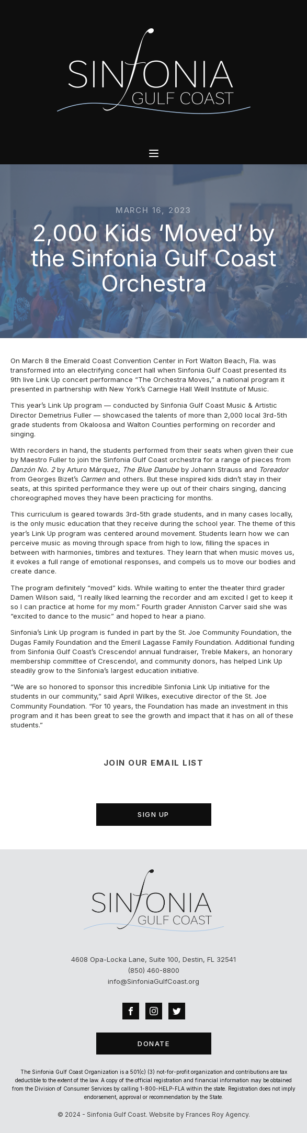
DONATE (153, 1043)
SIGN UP (153, 814)
